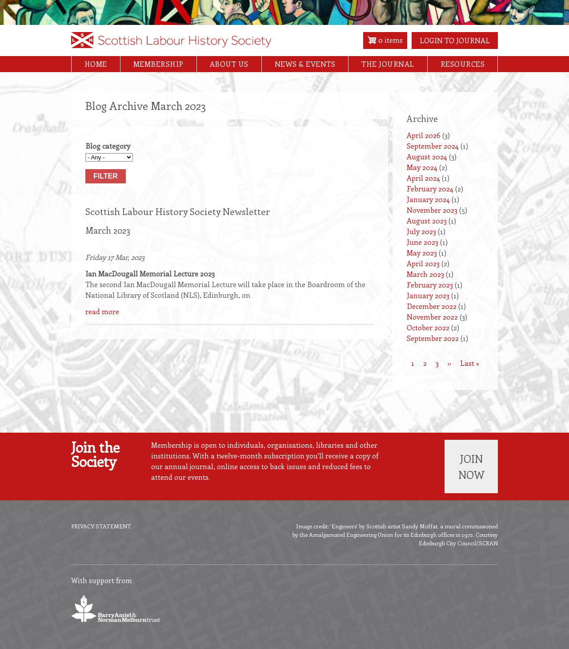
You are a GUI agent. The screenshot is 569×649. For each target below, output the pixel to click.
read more (102, 311)
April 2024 (423, 178)
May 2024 (422, 167)
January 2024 (428, 199)
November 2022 (432, 316)
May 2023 (422, 252)
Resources (463, 64)
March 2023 (425, 274)
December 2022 (432, 306)
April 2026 (424, 135)
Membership (158, 64)
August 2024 (427, 156)
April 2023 (423, 263)
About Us (229, 64)
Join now (471, 466)
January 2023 (428, 295)
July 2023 (421, 231)
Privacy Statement (101, 526)
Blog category (107, 145)
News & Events (305, 64)
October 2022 (428, 327)
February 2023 (430, 284)
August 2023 (427, 220)
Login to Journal (455, 40)
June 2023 (422, 242)
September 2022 (433, 338)
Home (95, 64)
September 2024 (433, 145)
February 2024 (430, 188)
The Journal (387, 64)
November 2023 (432, 210)
